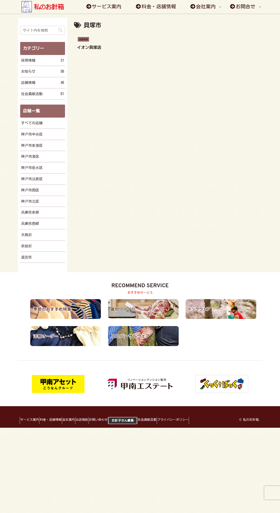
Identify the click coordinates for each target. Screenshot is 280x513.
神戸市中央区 (32, 134)
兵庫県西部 (30, 223)
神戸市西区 (30, 190)
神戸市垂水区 (32, 167)
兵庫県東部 (30, 212)
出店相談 (96, 419)
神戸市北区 (30, 201)
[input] (42, 30)
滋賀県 (26, 257)
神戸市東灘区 (32, 145)
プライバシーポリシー (203, 419)
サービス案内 (31, 419)
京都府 (26, 246)
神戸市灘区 (30, 156)
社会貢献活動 (173, 419)
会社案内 (78, 419)
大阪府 (26, 235)
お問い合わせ (116, 419)
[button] (60, 30)
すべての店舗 (32, 123)
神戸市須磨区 (32, 179)
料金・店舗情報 (57, 419)
